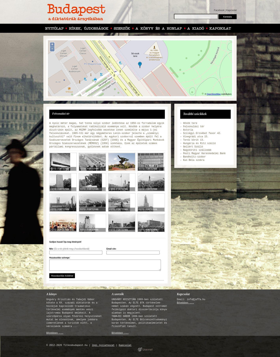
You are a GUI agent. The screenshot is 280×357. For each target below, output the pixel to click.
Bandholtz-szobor (194, 156)
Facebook (219, 10)
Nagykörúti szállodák (197, 150)
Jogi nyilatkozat (103, 345)
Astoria (188, 130)
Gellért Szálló (193, 146)
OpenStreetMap (214, 94)
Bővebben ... (54, 333)
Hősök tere (190, 123)
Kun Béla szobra (193, 160)
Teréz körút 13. (193, 140)
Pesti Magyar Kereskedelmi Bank (204, 153)
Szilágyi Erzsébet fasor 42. (202, 133)
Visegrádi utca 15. (196, 136)
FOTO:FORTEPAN (59, 169)
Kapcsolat (231, 10)
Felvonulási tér (193, 126)
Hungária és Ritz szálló (199, 143)
